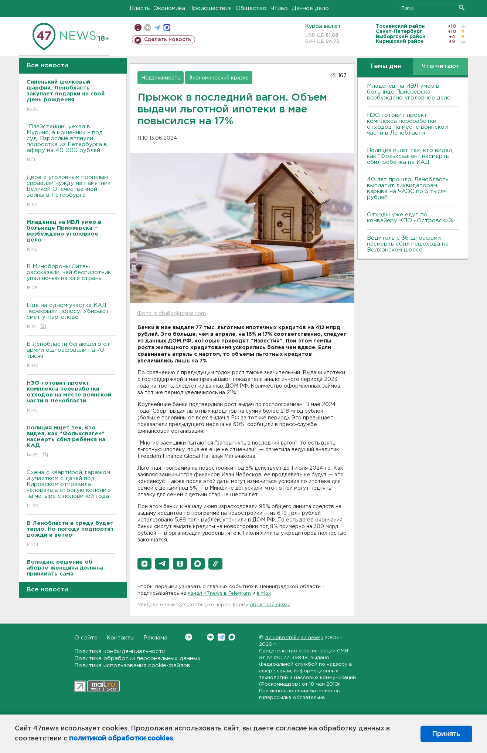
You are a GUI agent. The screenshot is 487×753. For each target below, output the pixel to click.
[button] (144, 564)
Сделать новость (167, 39)
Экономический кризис (219, 78)
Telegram (221, 637)
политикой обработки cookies (121, 739)
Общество (251, 8)
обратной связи (270, 605)
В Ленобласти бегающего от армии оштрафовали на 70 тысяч (71, 355)
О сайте (86, 637)
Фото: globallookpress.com (171, 313)
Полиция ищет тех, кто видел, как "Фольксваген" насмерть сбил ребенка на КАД (410, 156)
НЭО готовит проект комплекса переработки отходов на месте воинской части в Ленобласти (407, 124)
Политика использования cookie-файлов (132, 665)
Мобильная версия (138, 27)
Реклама (155, 637)
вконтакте (147, 27)
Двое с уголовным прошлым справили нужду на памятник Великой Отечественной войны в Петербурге (71, 191)
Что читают (441, 66)
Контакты (120, 637)
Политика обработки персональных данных (137, 658)
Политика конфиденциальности (120, 651)
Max (231, 637)
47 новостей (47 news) (294, 638)
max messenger (166, 27)
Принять (446, 733)
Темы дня (385, 66)
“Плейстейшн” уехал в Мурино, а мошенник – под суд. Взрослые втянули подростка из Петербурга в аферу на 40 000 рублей (71, 143)
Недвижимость (160, 78)
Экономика (169, 8)
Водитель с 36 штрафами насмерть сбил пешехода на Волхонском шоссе (408, 244)
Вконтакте (188, 637)
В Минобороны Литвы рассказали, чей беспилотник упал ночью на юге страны (71, 277)
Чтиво (279, 8)
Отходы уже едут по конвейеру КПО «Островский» (411, 217)
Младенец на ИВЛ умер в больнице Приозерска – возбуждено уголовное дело (409, 92)
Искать (461, 7)
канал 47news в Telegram (219, 593)
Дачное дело (310, 8)
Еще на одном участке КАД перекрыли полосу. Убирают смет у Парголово (71, 316)
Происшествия (210, 8)
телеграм (157, 27)
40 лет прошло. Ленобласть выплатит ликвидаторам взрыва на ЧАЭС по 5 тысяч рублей (408, 188)
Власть (140, 8)
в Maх (264, 593)
